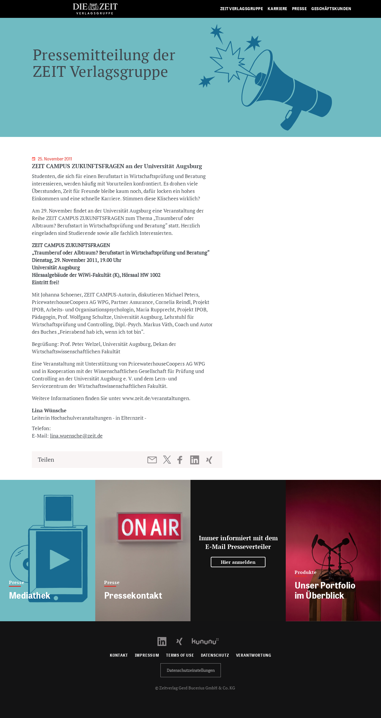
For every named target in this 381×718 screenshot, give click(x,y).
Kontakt (119, 655)
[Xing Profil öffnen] (183, 641)
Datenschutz (215, 655)
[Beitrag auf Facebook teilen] (182, 460)
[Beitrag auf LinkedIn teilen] (195, 459)
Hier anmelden (238, 562)
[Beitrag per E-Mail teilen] (152, 460)
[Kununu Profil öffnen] (208, 641)
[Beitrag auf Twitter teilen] (167, 459)
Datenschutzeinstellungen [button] (191, 670)
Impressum (147, 655)
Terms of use (180, 655)
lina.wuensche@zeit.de (76, 435)
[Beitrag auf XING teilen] (209, 460)
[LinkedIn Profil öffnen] (165, 641)
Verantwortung (253, 655)
